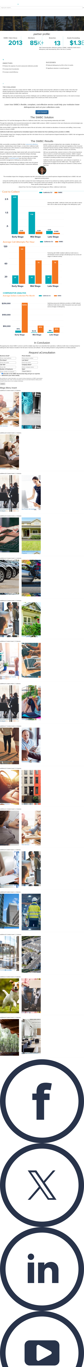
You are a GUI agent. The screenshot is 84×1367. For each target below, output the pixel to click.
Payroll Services (4, 844)
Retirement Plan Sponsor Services (31, 761)
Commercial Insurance (6, 970)
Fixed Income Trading (6, 636)
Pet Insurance (4, 1012)
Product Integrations (27, 677)
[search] (41, 7)
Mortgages (3, 468)
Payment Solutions (5, 551)
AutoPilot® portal (13, 158)
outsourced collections (32, 144)
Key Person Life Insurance (29, 509)
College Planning (26, 1012)
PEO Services (4, 426)
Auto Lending (3, 593)
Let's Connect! (42, 112)
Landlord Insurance (27, 804)
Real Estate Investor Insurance (30, 1053)
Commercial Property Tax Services (9, 927)
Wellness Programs (27, 719)
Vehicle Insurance (5, 804)
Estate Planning (26, 636)
